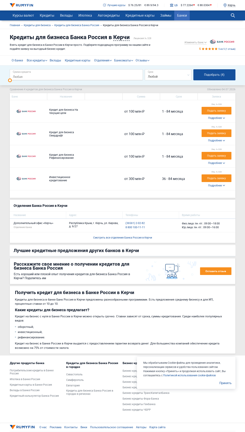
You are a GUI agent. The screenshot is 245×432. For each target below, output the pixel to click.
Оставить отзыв (215, 271)
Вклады (66, 15)
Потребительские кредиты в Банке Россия (32, 372)
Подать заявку (216, 110)
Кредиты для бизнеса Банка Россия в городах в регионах (89, 392)
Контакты (71, 427)
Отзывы (141, 60)
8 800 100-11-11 (135, 227)
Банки (182, 15)
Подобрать (214, 75)
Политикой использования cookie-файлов (189, 375)
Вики (84, 427)
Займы (165, 15)
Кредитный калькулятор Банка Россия (34, 395)
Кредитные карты (140, 15)
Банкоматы (122, 60)
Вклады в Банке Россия (25, 390)
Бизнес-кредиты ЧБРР (137, 409)
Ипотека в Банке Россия (25, 379)
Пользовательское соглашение (111, 427)
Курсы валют (23, 15)
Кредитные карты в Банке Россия (31, 384)
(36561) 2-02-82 (135, 223)
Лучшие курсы (114, 5)
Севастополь (74, 374)
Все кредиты (36, 60)
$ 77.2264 (187, 5)
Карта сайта (157, 427)
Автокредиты (109, 15)
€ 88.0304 (204, 5)
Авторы (141, 427)
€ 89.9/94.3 (151, 5)
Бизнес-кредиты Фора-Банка (141, 398)
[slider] (10, 80)
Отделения (101, 60)
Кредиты (47, 15)
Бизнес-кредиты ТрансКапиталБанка (146, 393)
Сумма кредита (22, 71)
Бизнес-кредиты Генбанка (139, 404)
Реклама (55, 427)
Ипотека (85, 15)
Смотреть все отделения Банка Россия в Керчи (122, 237)
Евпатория (73, 385)
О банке (17, 60)
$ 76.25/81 (135, 5)
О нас (43, 427)
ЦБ (174, 5)
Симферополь (75, 380)
